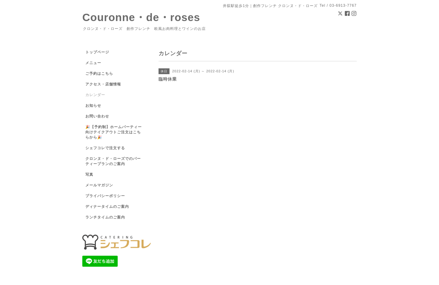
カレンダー (95, 95)
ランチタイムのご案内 (105, 217)
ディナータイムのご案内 (107, 206)
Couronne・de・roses (141, 17)
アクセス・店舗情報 (103, 84)
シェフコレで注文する (105, 148)
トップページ (97, 52)
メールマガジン (99, 185)
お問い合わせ (97, 116)
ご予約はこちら (99, 73)
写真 (89, 174)
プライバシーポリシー (105, 196)
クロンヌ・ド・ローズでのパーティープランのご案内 (113, 161)
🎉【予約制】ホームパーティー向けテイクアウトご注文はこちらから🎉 (113, 132)
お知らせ (93, 105)
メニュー (93, 63)
